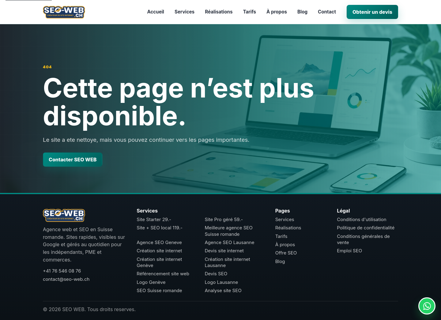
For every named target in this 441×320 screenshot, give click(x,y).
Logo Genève (151, 282)
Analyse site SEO (223, 290)
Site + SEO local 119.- (160, 228)
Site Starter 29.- (154, 219)
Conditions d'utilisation (361, 219)
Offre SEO (286, 253)
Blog (302, 12)
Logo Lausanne (221, 282)
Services (184, 12)
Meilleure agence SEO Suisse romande (228, 231)
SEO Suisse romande (159, 290)
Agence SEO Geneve (159, 242)
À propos (276, 12)
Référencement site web (163, 274)
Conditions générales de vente (363, 239)
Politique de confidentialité (365, 228)
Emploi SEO (349, 251)
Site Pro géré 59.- (224, 219)
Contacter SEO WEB (72, 159)
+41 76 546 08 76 (62, 271)
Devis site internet (224, 251)
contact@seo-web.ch (66, 279)
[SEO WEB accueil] (64, 12)
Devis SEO (216, 274)
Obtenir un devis (372, 12)
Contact (327, 12)
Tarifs (249, 12)
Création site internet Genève (159, 262)
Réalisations (218, 12)
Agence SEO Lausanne (229, 242)
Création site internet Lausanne (227, 262)
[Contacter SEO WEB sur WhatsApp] (426, 305)
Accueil (155, 12)
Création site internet (159, 251)
